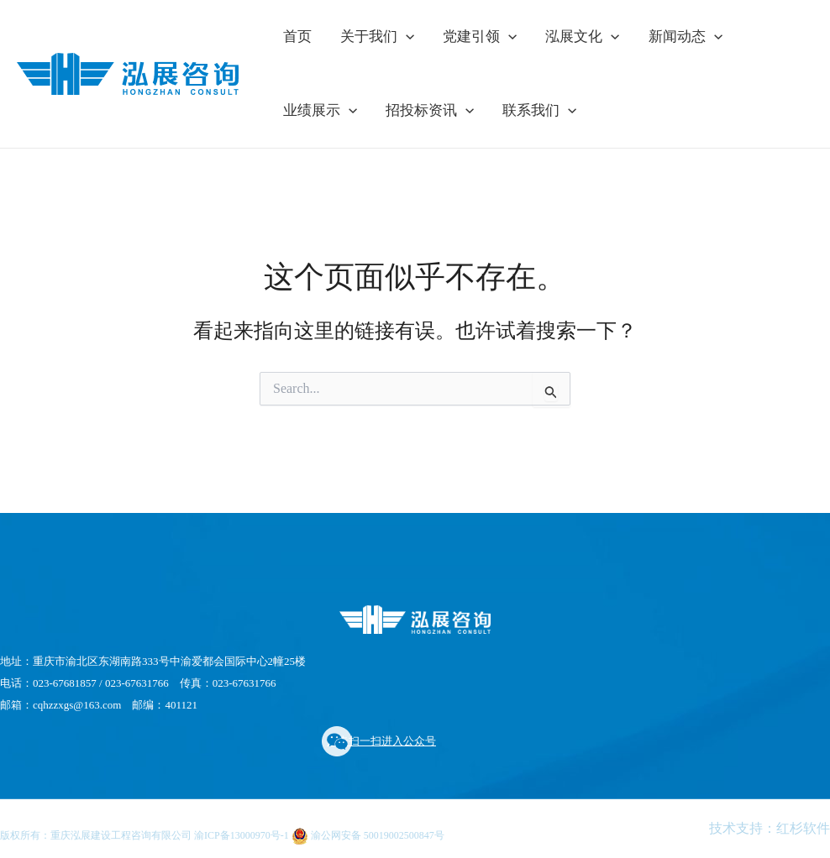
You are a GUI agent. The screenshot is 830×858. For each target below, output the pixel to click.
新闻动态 (685, 37)
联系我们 (539, 111)
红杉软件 (803, 828)
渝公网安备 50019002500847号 (368, 835)
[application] (405, 37)
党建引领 (480, 37)
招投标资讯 (430, 111)
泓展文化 (582, 37)
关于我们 (377, 37)
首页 (297, 36)
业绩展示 (320, 111)
